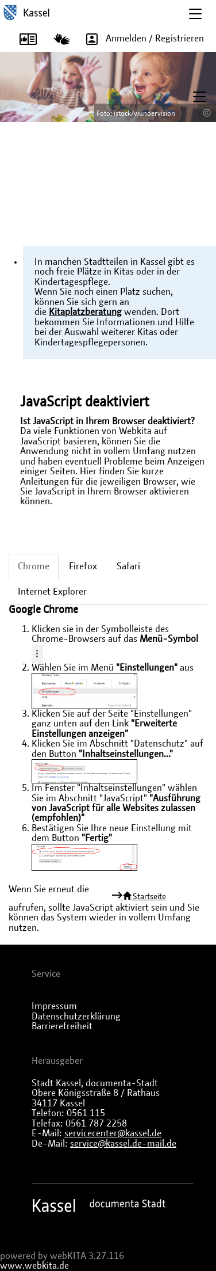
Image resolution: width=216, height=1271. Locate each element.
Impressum (54, 1006)
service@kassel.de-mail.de (123, 1143)
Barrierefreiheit (62, 1026)
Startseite (143, 896)
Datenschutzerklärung (76, 1016)
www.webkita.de (34, 1265)
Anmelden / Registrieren (141, 39)
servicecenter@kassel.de (112, 1133)
